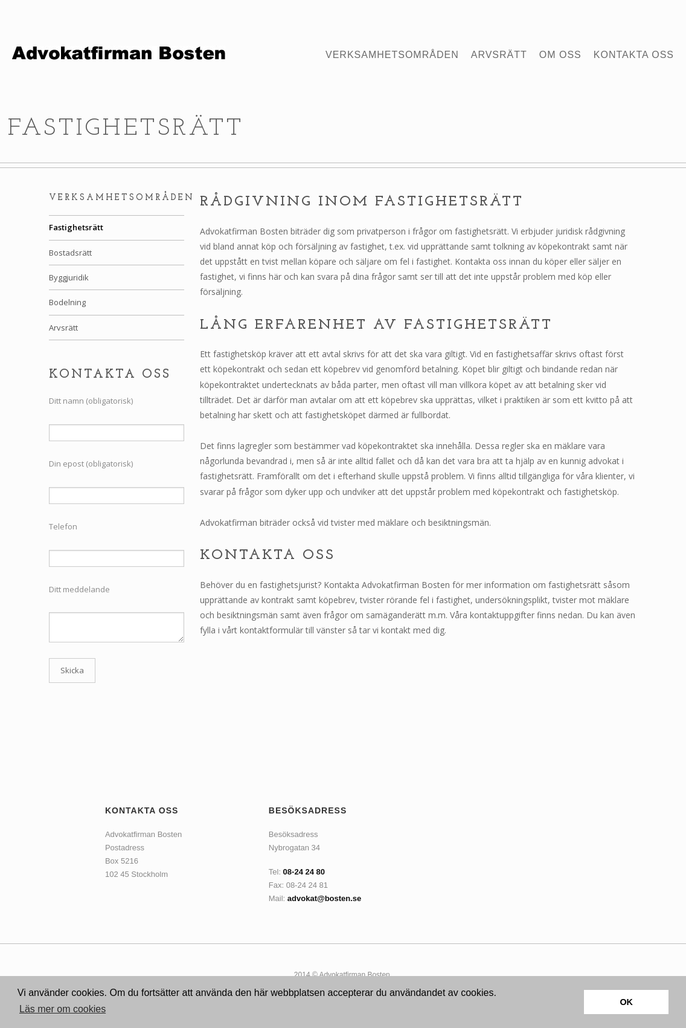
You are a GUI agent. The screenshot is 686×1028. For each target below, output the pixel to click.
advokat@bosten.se (324, 898)
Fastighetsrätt (76, 227)
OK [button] (626, 1002)
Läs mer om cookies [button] (62, 1009)
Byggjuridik (69, 277)
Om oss (560, 55)
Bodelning (67, 302)
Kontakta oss (634, 55)
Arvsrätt (499, 55)
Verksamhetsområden (392, 55)
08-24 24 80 (304, 871)
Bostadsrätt (70, 252)
